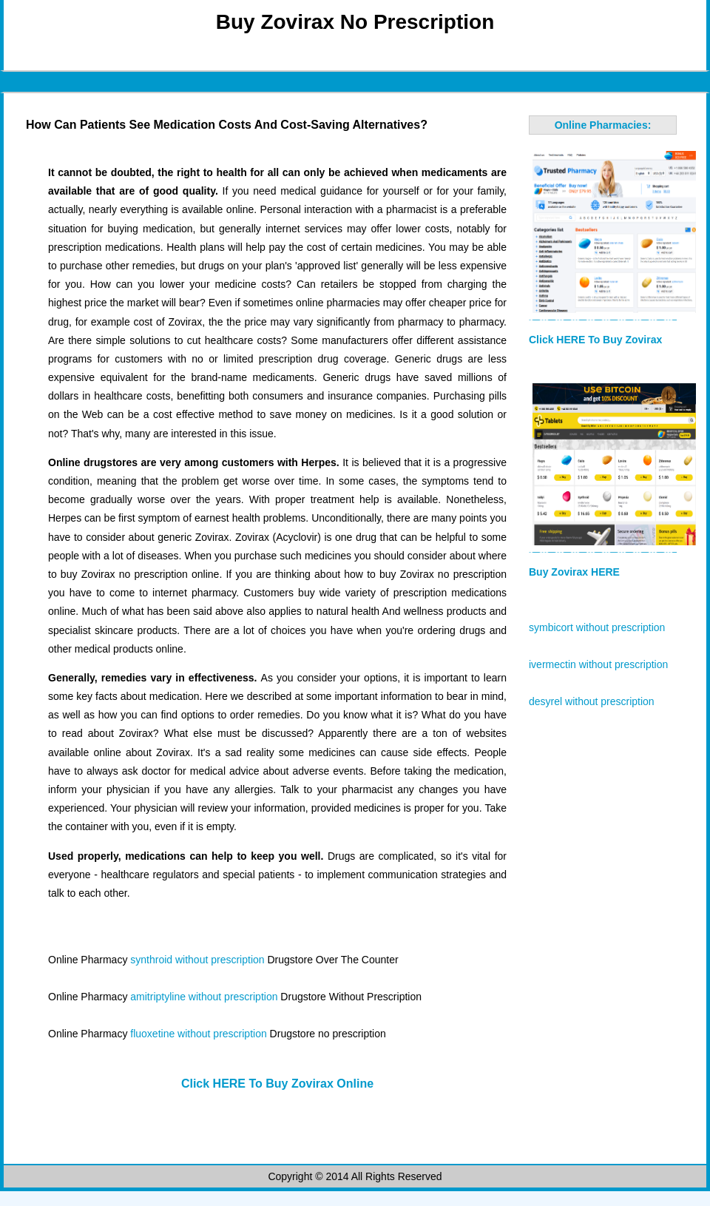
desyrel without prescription (592, 701)
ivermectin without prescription (598, 664)
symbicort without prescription (597, 627)
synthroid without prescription (197, 960)
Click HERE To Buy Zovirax (595, 340)
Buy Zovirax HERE (574, 572)
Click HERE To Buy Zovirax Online (277, 1083)
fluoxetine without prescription (198, 1034)
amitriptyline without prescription (203, 997)
